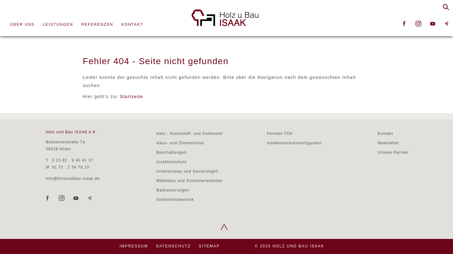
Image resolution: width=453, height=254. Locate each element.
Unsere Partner (393, 152)
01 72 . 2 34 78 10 (70, 167)
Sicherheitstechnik (175, 199)
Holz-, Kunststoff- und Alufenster (189, 133)
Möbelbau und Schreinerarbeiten (189, 181)
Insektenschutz (171, 162)
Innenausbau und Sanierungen (187, 171)
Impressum (134, 246)
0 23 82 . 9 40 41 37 (72, 160)
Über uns (22, 24)
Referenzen (97, 24)
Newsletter (388, 143)
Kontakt (132, 24)
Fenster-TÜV (280, 133)
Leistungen (58, 24)
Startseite (131, 96)
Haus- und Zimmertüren (180, 143)
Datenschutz (173, 246)
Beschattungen (171, 152)
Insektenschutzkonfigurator (294, 143)
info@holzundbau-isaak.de (73, 178)
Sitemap (209, 246)
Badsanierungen (172, 190)
